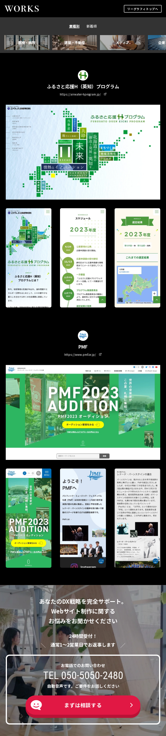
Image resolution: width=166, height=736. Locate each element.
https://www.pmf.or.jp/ (83, 354)
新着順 (91, 26)
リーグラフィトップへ (142, 9)
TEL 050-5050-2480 (83, 676)
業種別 (74, 26)
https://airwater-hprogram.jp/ (83, 94)
